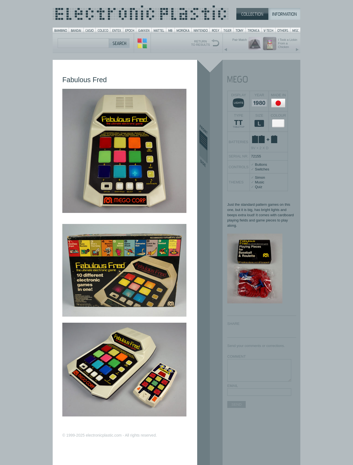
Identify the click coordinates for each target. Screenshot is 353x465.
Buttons (261, 164)
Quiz (258, 187)
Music (259, 182)
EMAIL (232, 386)
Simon (260, 177)
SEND (236, 404)
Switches (262, 169)
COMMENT (236, 356)
